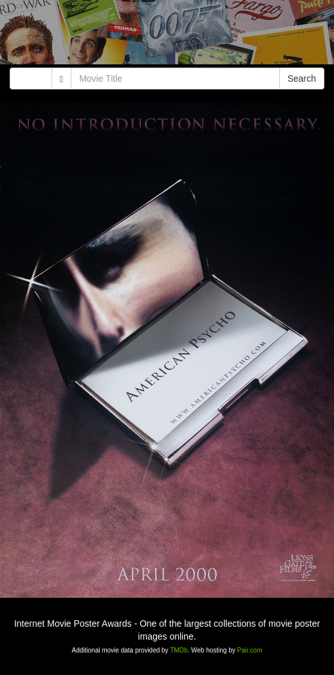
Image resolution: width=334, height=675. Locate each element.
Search (302, 78)
